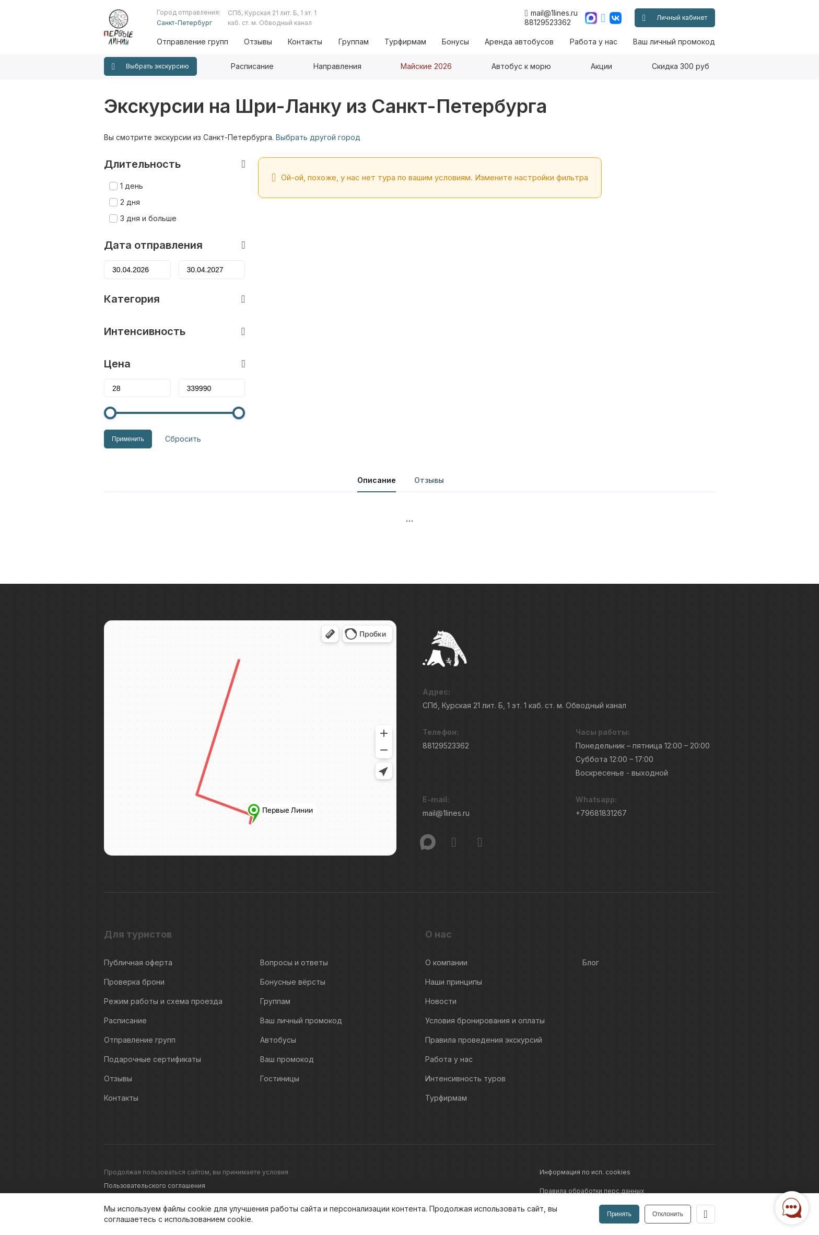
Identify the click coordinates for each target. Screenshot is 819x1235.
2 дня (130, 202)
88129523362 (547, 22)
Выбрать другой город (318, 137)
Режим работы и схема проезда (163, 1001)
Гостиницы (279, 1078)
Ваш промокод (287, 1059)
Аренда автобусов (519, 41)
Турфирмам (405, 41)
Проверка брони (134, 981)
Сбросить (183, 438)
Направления (337, 66)
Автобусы (278, 1039)
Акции (601, 66)
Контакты (305, 41)
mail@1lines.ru (550, 13)
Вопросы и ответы (294, 962)
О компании (446, 962)
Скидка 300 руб (680, 66)
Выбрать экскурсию (150, 66)
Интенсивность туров (465, 1078)
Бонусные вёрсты (292, 981)
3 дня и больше (148, 218)
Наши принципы (453, 981)
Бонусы (455, 41)
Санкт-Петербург (184, 23)
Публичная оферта (138, 962)
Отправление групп (192, 41)
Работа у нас (593, 41)
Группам (353, 41)
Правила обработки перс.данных (592, 1191)
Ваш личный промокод (674, 41)
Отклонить (667, 1214)
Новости (441, 1001)
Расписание (252, 66)
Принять (619, 1214)
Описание (376, 480)
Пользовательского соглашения (154, 1186)
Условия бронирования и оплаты (485, 1020)
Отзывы (258, 41)
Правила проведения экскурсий (483, 1039)
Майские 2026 (426, 66)
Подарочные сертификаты (152, 1059)
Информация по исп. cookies (585, 1172)
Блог (590, 962)
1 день (131, 185)
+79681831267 (601, 813)
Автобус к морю (521, 66)
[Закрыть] (705, 1214)
